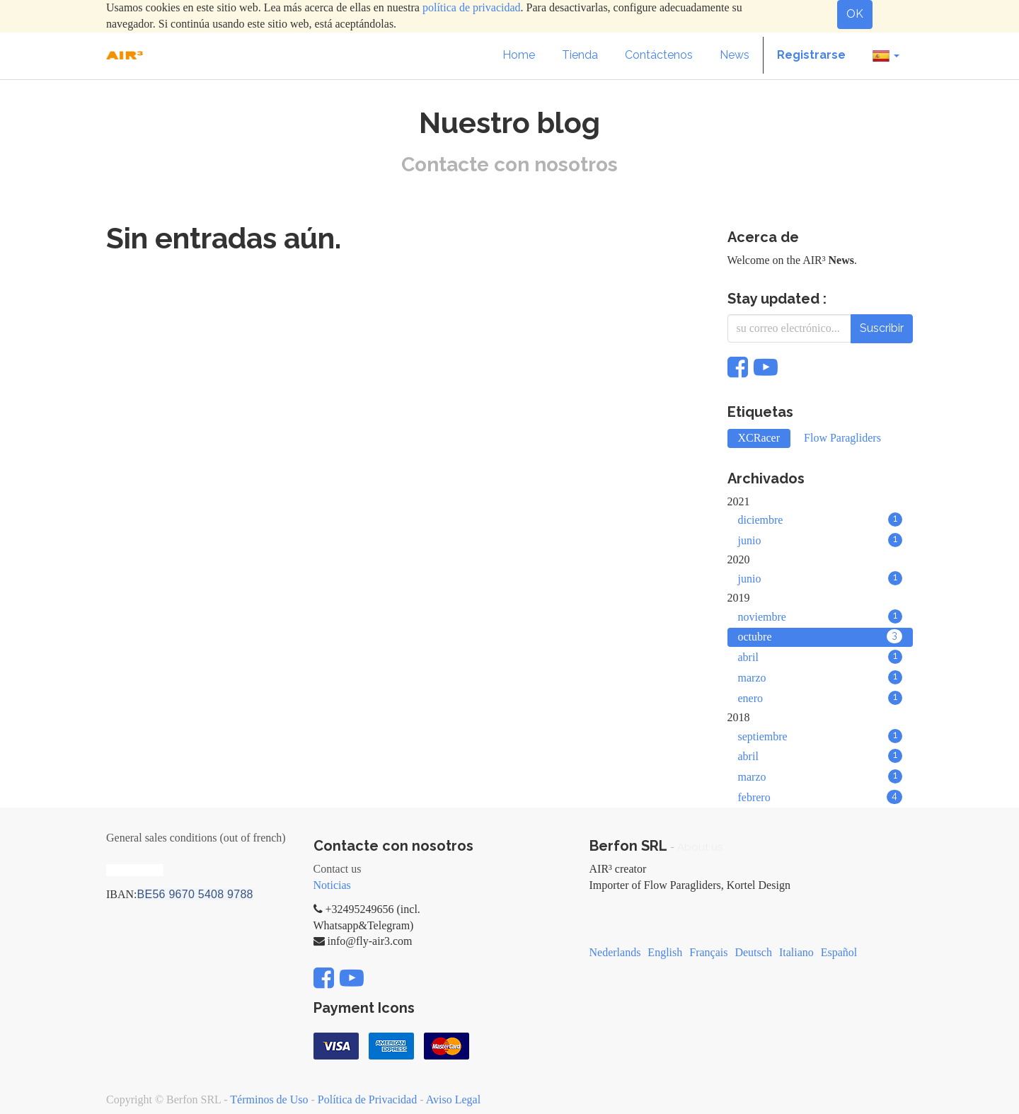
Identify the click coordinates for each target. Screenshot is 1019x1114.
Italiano (796, 952)
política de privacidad (471, 7)
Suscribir (882, 328)
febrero (820, 797)
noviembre (820, 616)
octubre (820, 636)
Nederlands (615, 952)
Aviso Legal (453, 1099)
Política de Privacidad (367, 1099)
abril (820, 657)
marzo (820, 677)
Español (839, 952)
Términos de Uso (269, 1099)
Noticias (332, 885)
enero (820, 698)
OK (854, 14)
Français (708, 952)
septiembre (820, 736)
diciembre (820, 519)
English (664, 952)
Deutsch (753, 952)
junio (820, 540)
